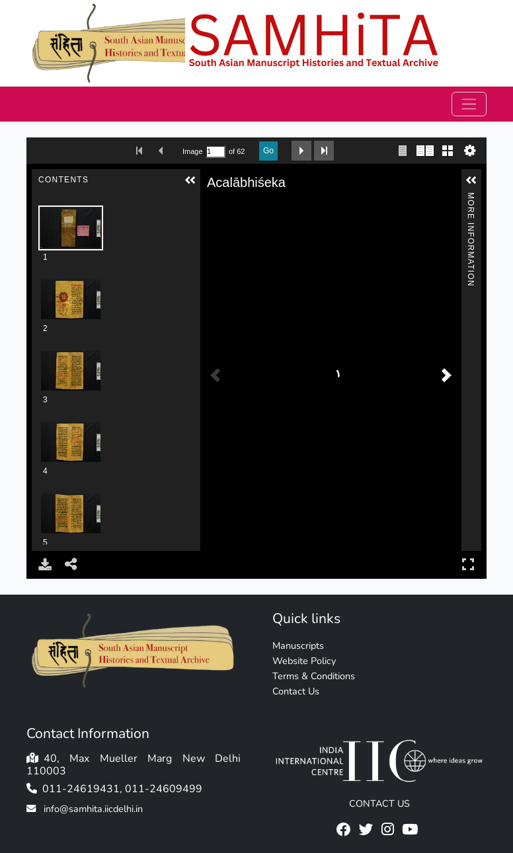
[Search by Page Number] (215, 151)
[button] (190, 180)
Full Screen (468, 564)
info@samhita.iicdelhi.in (93, 808)
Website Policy (304, 660)
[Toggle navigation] (469, 104)
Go (268, 150)
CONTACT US (379, 803)
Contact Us (295, 691)
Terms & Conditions (313, 676)
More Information (470, 198)
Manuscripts (298, 645)
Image (192, 151)
